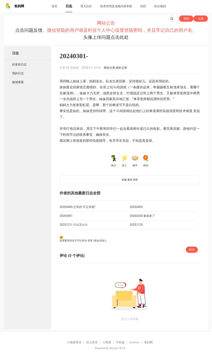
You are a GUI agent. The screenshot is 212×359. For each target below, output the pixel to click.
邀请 (129, 179)
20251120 (136, 224)
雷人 (124, 161)
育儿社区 (86, 6)
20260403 (136, 207)
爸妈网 (148, 342)
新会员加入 (100, 240)
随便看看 (18, 82)
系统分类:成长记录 (115, 67)
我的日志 (18, 73)
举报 (135, 179)
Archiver (134, 342)
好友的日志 (19, 64)
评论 (192, 249)
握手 (135, 161)
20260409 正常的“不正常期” (77, 207)
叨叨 (143, 6)
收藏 (124, 179)
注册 (201, 18)
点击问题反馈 (28, 30)
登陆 (186, 18)
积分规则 (160, 6)
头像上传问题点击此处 (106, 37)
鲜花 (146, 161)
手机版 (120, 342)
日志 (69, 6)
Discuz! (114, 348)
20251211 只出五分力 (74, 224)
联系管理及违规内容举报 (116, 6)
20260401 (66, 215)
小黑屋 (106, 342)
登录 (89, 240)
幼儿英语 (92, 342)
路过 (113, 161)
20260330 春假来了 (142, 215)
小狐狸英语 (74, 342)
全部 (96, 193)
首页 (54, 6)
